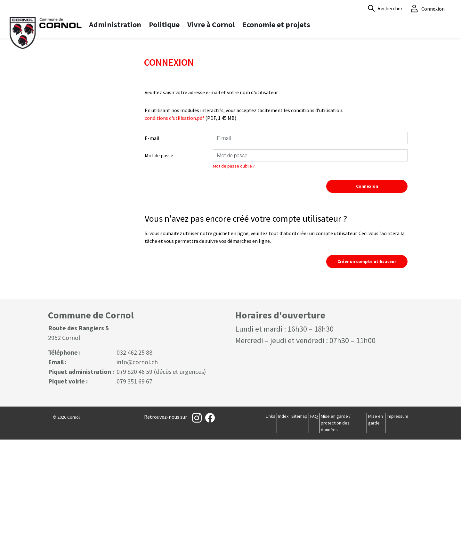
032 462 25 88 (134, 473)
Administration (115, 24)
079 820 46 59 (134, 492)
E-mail (152, 258)
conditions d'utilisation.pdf (174, 238)
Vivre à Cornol (211, 24)
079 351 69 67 (134, 502)
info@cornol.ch (137, 482)
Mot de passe (159, 276)
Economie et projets (276, 24)
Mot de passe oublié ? (234, 286)
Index (283, 536)
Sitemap (299, 536)
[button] (385, 8)
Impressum (397, 536)
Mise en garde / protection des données (336, 543)
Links (270, 536)
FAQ (314, 536)
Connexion (367, 306)
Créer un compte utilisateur (366, 382)
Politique (164, 24)
